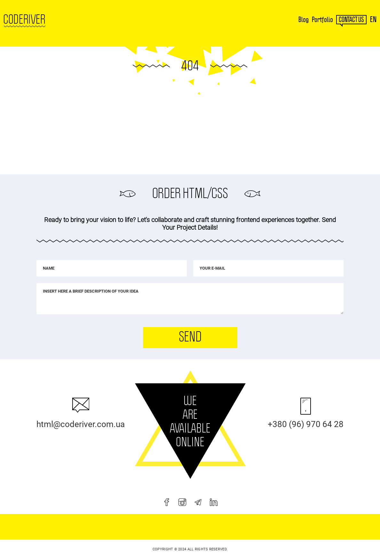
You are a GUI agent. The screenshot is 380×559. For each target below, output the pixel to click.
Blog (303, 20)
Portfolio (322, 20)
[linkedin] (214, 502)
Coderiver (24, 20)
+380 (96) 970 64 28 (306, 424)
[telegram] (198, 502)
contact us (351, 20)
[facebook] (166, 502)
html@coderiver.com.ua (80, 424)
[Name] (111, 268)
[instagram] (182, 502)
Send (190, 337)
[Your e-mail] (268, 268)
